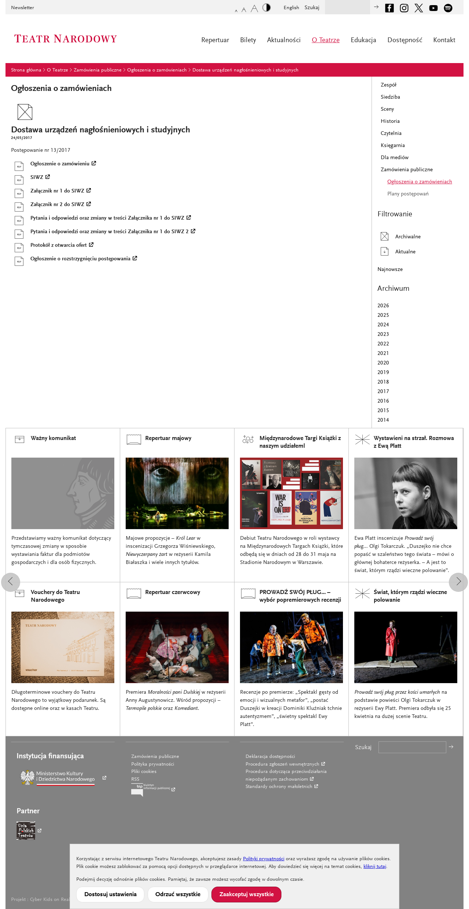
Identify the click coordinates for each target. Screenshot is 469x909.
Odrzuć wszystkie (177, 894)
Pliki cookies (143, 771)
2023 (383, 334)
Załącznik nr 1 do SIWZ (47, 191)
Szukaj (312, 8)
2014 (383, 420)
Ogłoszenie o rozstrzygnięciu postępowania (70, 259)
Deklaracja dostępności (270, 756)
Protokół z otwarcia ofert (49, 246)
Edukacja (363, 40)
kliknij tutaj (374, 866)
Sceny (387, 109)
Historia (390, 121)
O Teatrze (326, 40)
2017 (383, 392)
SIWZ (27, 178)
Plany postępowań (408, 194)
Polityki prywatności (263, 859)
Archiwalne (399, 236)
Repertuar (215, 40)
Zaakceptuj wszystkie (246, 894)
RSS (135, 779)
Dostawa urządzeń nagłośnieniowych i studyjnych (245, 70)
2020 (383, 363)
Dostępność (404, 40)
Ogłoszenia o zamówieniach (157, 70)
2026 (383, 306)
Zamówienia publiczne (98, 70)
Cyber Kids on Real (50, 899)
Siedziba (390, 97)
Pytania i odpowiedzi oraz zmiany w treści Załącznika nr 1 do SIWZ (97, 219)
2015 (383, 411)
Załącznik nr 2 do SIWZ (47, 205)
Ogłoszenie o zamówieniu (50, 164)
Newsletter (22, 8)
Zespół (388, 85)
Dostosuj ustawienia (110, 894)
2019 (383, 372)
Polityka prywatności (152, 764)
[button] (10, 582)
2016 (383, 401)
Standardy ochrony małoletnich (279, 786)
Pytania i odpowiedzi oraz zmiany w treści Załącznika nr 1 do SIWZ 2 (100, 232)
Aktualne (396, 251)
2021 (383, 353)
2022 (383, 344)
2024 (383, 325)
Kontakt (444, 40)
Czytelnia (391, 133)
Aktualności (284, 40)
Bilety (248, 40)
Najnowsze (390, 269)
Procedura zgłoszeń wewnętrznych (282, 764)
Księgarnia (393, 146)
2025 (383, 315)
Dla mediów (395, 158)
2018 (383, 382)
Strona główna (26, 70)
